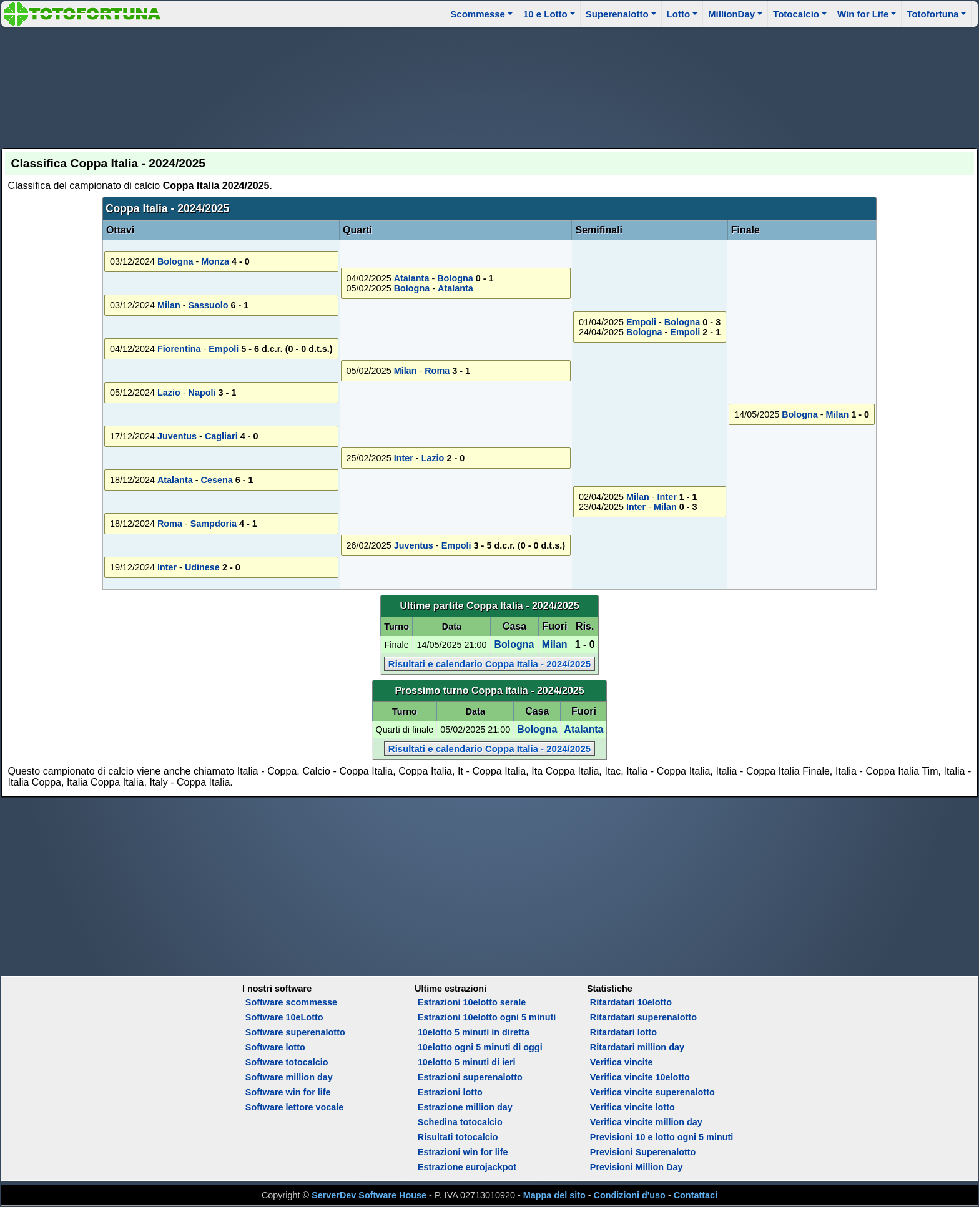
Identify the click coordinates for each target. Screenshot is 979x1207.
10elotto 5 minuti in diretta (473, 1032)
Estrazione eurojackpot (467, 1167)
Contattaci (695, 1195)
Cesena (216, 480)
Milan (837, 414)
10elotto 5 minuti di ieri (467, 1062)
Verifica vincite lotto (632, 1107)
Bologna (175, 261)
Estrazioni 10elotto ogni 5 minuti (487, 1017)
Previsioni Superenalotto (643, 1152)
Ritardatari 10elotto (631, 1002)
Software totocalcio (286, 1062)
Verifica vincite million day (646, 1122)
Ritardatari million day (637, 1047)
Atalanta (412, 278)
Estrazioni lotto (450, 1092)
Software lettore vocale (294, 1107)
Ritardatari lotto (623, 1032)
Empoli (641, 322)
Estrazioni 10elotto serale (472, 1002)
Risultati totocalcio (458, 1137)
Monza (215, 261)
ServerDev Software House (369, 1195)
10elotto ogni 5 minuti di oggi (480, 1047)
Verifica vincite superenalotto (652, 1092)
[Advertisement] (489, 85)
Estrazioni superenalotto (470, 1077)
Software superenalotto (295, 1032)
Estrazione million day (465, 1107)
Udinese (202, 567)
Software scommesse (291, 1002)
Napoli (201, 393)
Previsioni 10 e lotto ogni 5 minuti (661, 1137)
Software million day (289, 1077)
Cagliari (221, 436)
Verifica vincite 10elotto (640, 1077)
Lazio (168, 393)
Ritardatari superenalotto (643, 1017)
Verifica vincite (621, 1062)
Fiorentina (179, 349)
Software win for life (288, 1092)
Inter (403, 458)
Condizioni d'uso (630, 1195)
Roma (437, 371)
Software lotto (275, 1047)
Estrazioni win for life (463, 1152)
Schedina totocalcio (460, 1122)
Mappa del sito (554, 1195)
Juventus (177, 436)
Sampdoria (213, 524)
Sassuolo (208, 305)
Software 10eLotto (284, 1017)
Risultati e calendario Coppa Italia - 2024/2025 (489, 663)
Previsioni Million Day (636, 1167)
